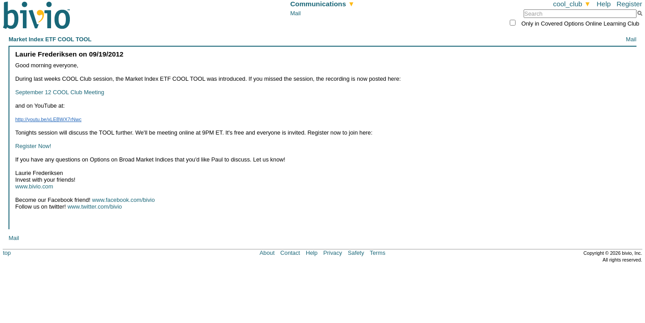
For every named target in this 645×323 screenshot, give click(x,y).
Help (604, 4)
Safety (356, 252)
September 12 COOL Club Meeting (59, 92)
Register (629, 4)
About (267, 252)
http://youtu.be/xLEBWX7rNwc (48, 119)
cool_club (572, 4)
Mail (295, 13)
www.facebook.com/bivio (123, 199)
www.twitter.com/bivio (95, 206)
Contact (290, 252)
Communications (322, 4)
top (7, 252)
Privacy (332, 252)
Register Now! (33, 146)
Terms (378, 252)
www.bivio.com (34, 186)
